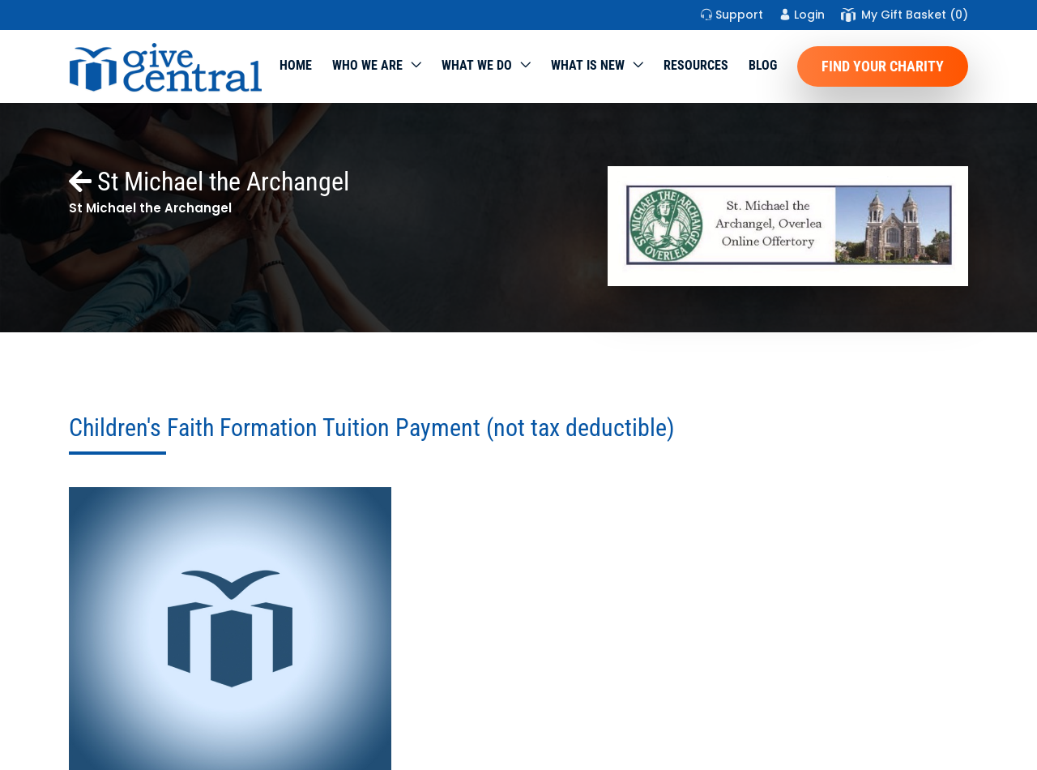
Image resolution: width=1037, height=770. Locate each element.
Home (296, 65)
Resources (696, 65)
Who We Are (367, 65)
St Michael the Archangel (209, 181)
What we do (477, 65)
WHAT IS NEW (588, 65)
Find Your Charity (882, 66)
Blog (763, 65)
